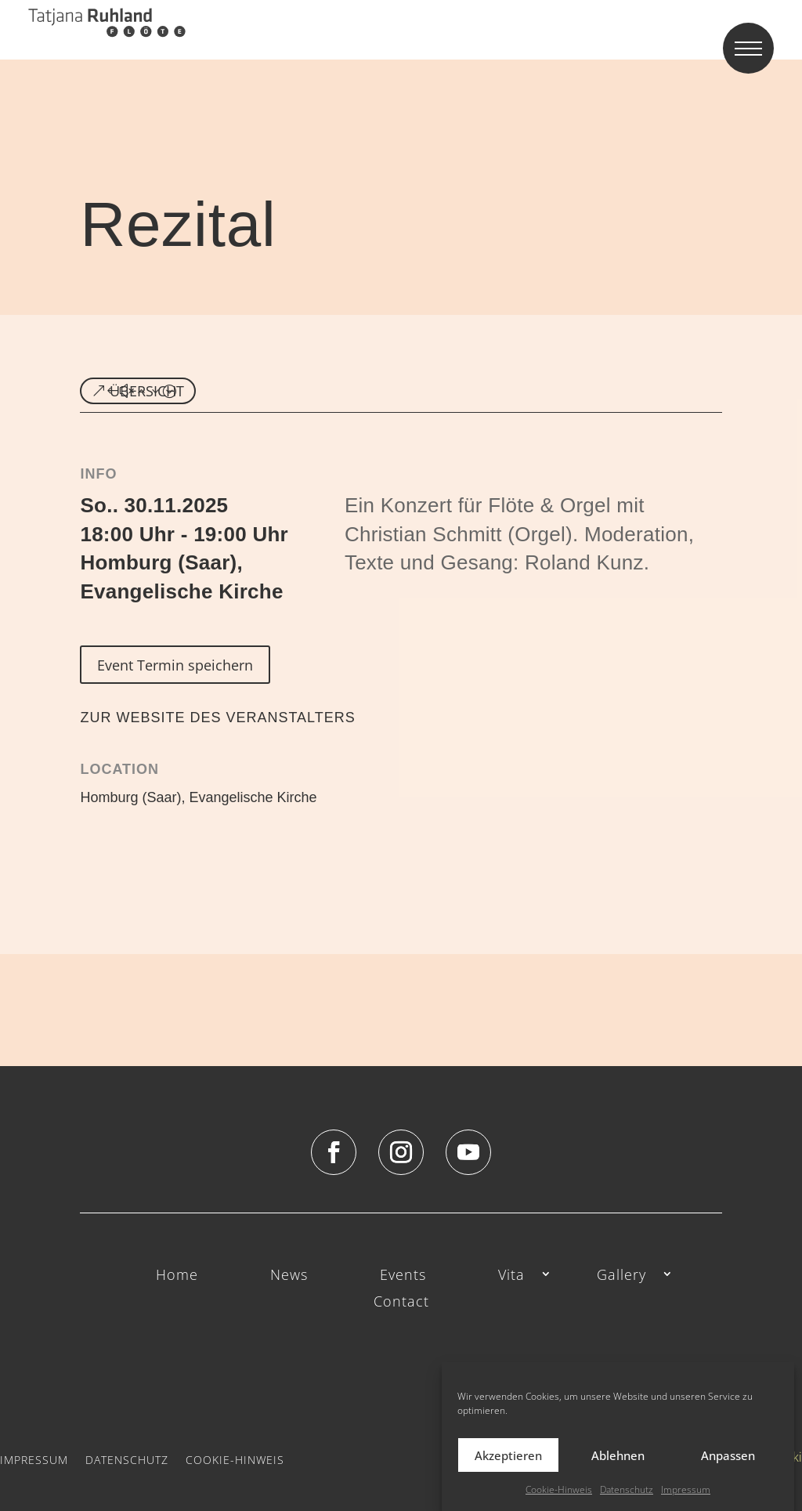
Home (177, 1275)
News (289, 1275)
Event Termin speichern (175, 665)
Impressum (685, 1489)
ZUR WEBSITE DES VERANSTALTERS (217, 717)
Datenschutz (626, 1489)
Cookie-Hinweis (559, 1489)
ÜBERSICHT (147, 390)
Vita (511, 1275)
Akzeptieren (508, 1455)
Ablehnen (618, 1455)
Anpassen (728, 1455)
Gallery (621, 1275)
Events (403, 1275)
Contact (401, 1302)
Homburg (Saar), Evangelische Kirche (198, 797)
